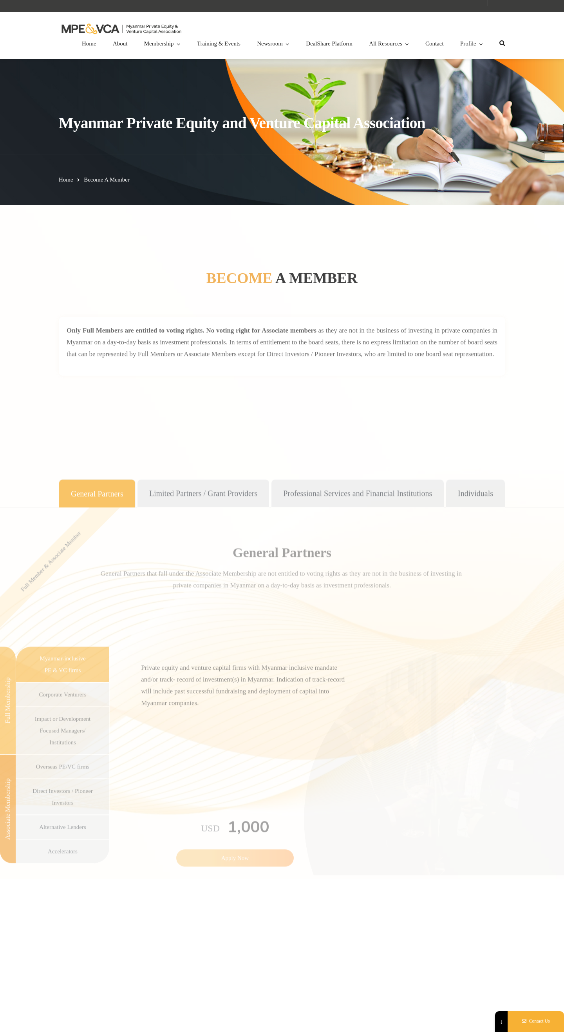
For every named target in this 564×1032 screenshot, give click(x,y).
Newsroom (270, 43)
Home (89, 43)
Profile (468, 43)
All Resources (385, 43)
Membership (159, 43)
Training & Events (218, 43)
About (120, 43)
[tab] (97, 767)
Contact (434, 43)
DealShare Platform (329, 43)
